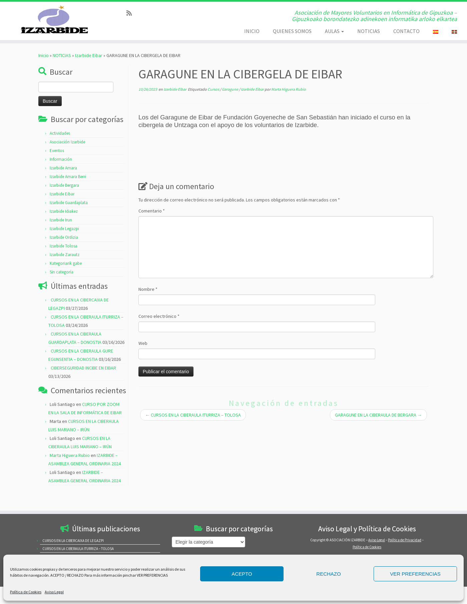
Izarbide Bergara (64, 200)
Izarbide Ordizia (64, 252)
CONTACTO (406, 31)
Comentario (151, 226)
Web (142, 358)
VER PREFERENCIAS (415, 574)
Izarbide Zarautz (64, 269)
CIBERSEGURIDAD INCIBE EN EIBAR (83, 383)
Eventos (57, 165)
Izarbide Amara (63, 183)
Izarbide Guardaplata (69, 217)
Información (61, 174)
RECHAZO (328, 574)
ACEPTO (241, 574)
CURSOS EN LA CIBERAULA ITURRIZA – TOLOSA (193, 430)
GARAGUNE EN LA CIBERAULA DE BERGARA (378, 430)
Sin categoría (61, 287)
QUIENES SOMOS (292, 31)
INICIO (252, 31)
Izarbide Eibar (88, 70)
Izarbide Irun (61, 235)
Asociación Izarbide (67, 157)
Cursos (213, 104)
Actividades (60, 148)
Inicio (43, 70)
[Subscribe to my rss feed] (131, 13)
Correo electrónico (158, 331)
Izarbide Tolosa (63, 261)
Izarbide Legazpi (64, 243)
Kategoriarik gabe (66, 278)
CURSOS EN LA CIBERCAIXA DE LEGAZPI (73, 540)
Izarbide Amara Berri (68, 191)
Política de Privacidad (404, 540)
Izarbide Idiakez (64, 226)
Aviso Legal (54, 591)
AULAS (334, 31)
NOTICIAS (368, 31)
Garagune (230, 104)
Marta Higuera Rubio (70, 470)
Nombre (147, 304)
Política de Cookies (25, 591)
